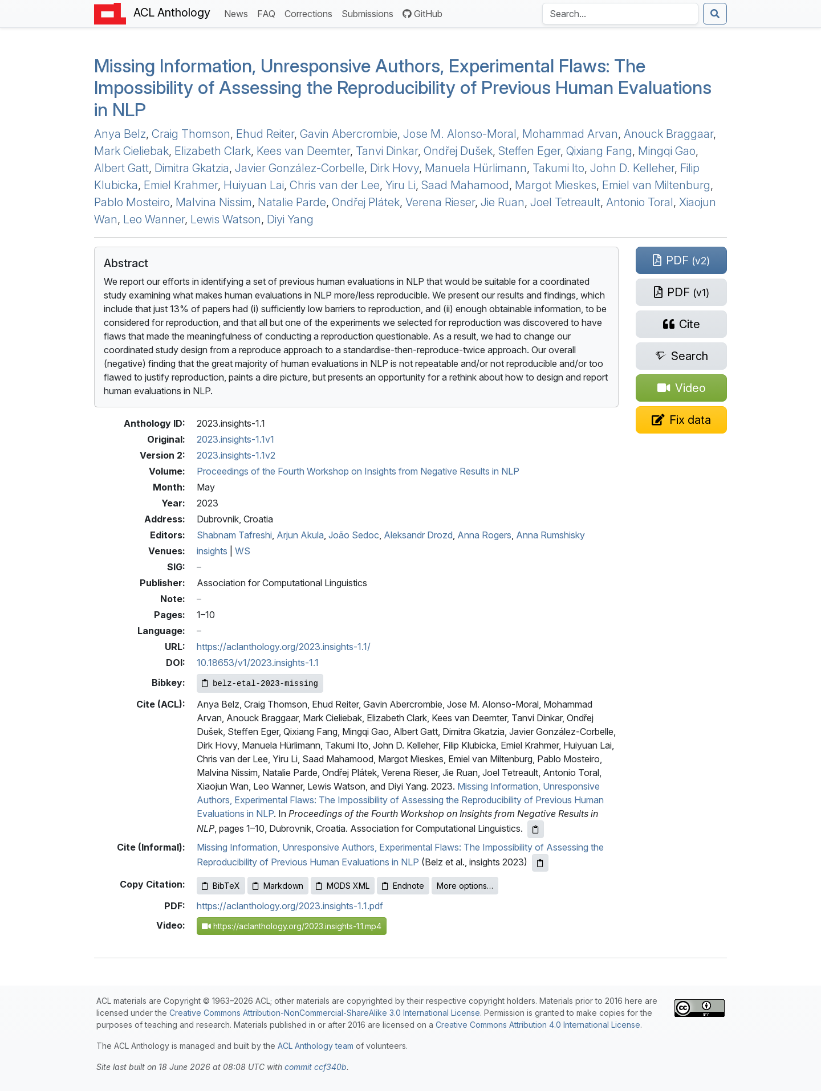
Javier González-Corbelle (299, 168)
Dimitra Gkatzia (192, 168)
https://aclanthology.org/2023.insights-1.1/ (284, 646)
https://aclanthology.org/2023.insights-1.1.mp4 (291, 926)
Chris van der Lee (335, 185)
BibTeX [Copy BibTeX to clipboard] (221, 885)
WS (242, 551)
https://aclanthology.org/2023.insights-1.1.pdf (290, 906)
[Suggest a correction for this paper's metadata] (681, 420)
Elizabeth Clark (212, 151)
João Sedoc (353, 535)
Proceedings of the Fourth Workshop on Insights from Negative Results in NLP (358, 471)
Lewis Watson (225, 219)
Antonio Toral (639, 202)
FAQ (268, 12)
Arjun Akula (300, 535)
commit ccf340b (315, 1067)
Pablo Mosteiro (132, 202)
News (238, 12)
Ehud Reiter (265, 134)
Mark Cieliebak (131, 151)
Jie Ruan (503, 202)
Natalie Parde (292, 202)
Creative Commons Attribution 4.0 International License (538, 1024)
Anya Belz (120, 134)
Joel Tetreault (565, 202)
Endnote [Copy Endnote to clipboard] (403, 885)
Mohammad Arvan (570, 134)
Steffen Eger (529, 151)
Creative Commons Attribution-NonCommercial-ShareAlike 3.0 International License (324, 1013)
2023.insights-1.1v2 (236, 455)
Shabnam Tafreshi (234, 535)
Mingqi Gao (667, 151)
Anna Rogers (484, 535)
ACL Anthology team (315, 1046)
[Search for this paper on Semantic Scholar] (681, 356)
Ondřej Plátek (366, 202)
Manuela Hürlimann (476, 168)
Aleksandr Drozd (418, 535)
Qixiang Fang (599, 151)
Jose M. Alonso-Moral (460, 134)
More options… (465, 885)
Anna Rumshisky (550, 535)
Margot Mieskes (555, 185)
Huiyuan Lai (253, 185)
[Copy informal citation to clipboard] (540, 863)
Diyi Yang (290, 219)
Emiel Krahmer (181, 185)
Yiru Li (400, 185)
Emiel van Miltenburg (656, 185)
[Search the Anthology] (620, 13)
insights (212, 551)
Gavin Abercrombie (348, 134)
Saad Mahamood (465, 185)
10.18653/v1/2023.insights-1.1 (258, 662)
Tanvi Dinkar (387, 151)
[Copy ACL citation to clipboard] (535, 829)
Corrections (310, 12)
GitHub (422, 13)
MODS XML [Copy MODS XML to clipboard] (342, 885)
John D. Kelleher (632, 168)
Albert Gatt (121, 168)
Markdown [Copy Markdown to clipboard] (278, 885)
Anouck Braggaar (668, 134)
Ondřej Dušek (458, 151)
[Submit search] (715, 13)
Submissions (370, 12)
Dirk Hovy (394, 168)
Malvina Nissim (214, 202)
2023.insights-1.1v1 (235, 439)
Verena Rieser (440, 202)
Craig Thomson (191, 134)
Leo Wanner (154, 219)
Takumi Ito (558, 168)
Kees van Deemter (303, 151)
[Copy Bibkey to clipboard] (260, 683)
